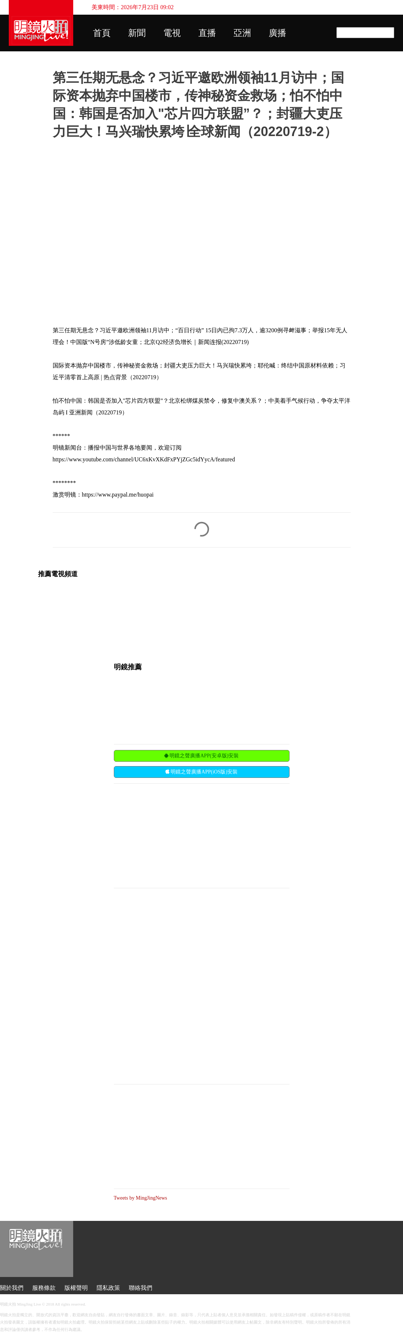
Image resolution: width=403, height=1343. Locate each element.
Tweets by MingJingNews (140, 1198)
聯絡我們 (140, 1288)
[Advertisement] (169, 835)
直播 (207, 33)
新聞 (137, 33)
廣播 (277, 33)
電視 (172, 33)
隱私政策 (108, 1288)
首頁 (102, 33)
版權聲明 (76, 1288)
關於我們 (11, 1288)
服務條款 (44, 1288)
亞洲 (242, 33)
